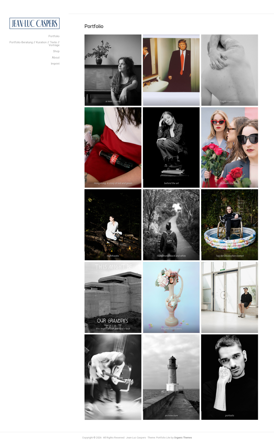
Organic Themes (183, 437)
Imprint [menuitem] (55, 63)
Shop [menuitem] (56, 51)
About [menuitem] (56, 57)
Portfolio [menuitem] (54, 36)
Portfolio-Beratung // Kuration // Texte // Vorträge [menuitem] (35, 44)
